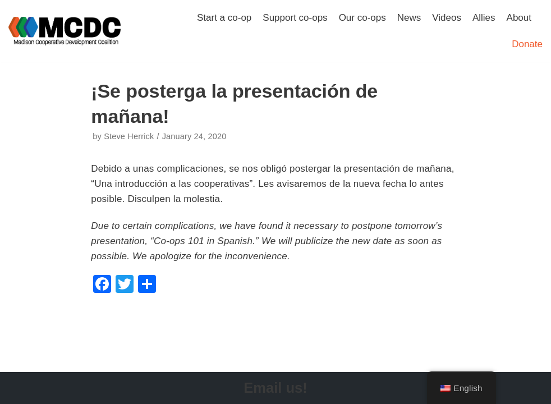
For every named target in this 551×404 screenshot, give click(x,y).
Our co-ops (362, 17)
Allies (483, 17)
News (409, 17)
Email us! (275, 388)
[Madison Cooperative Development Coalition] (64, 31)
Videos (446, 17)
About (519, 17)
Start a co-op (224, 17)
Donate (527, 44)
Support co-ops (295, 17)
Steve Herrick (129, 136)
